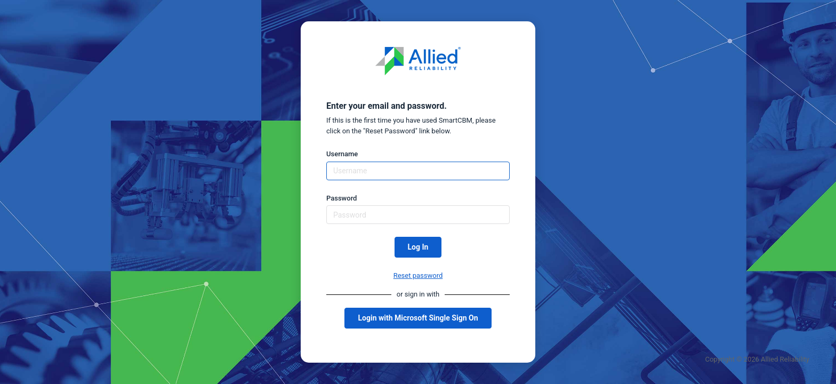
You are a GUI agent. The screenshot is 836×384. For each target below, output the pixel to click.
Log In (418, 247)
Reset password (418, 275)
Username (342, 154)
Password (341, 198)
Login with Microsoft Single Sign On (418, 318)
